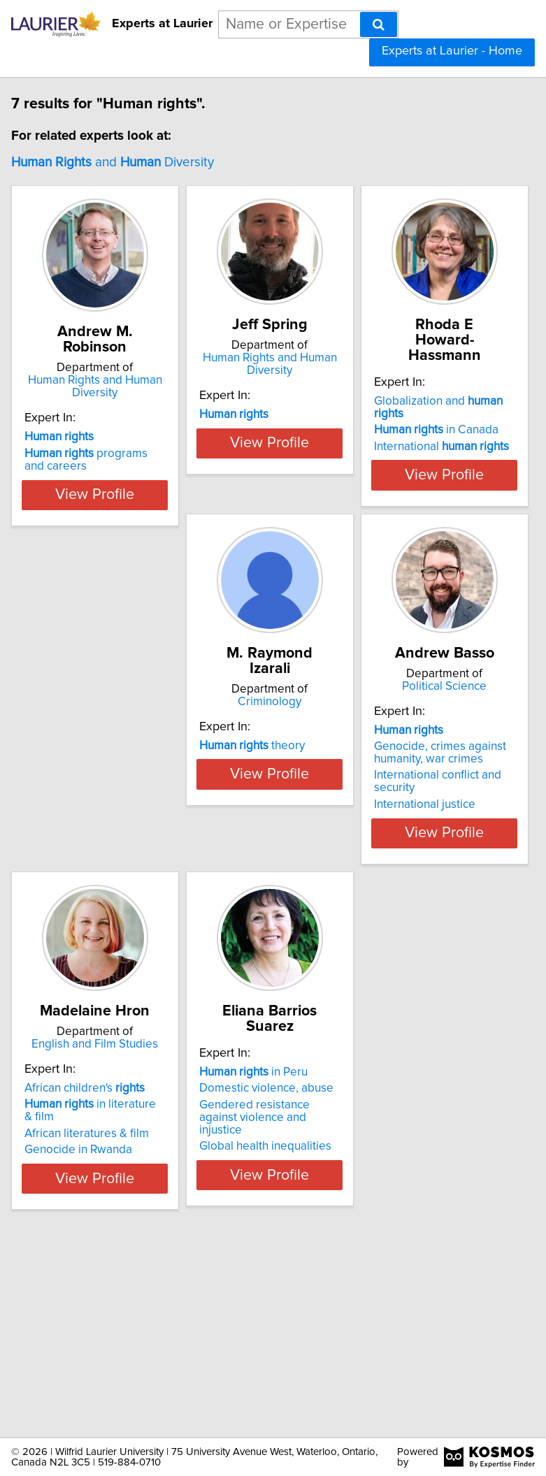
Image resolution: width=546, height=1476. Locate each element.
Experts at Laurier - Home (452, 51)
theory (77, 854)
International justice (250, 928)
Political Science (269, 797)
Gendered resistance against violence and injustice (79, 1308)
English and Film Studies (444, 797)
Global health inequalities (90, 1337)
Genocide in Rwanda (428, 915)
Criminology (95, 797)
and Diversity (112, 162)
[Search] (378, 24)
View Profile (94, 555)
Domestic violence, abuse (91, 1279)
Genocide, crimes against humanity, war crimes (265, 876)
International (441, 490)
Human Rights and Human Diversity (95, 401)
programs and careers (86, 475)
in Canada (436, 474)
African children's (434, 854)
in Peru (78, 1263)
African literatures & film (436, 899)
